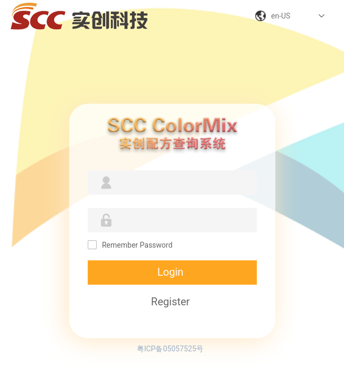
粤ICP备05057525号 (170, 348)
